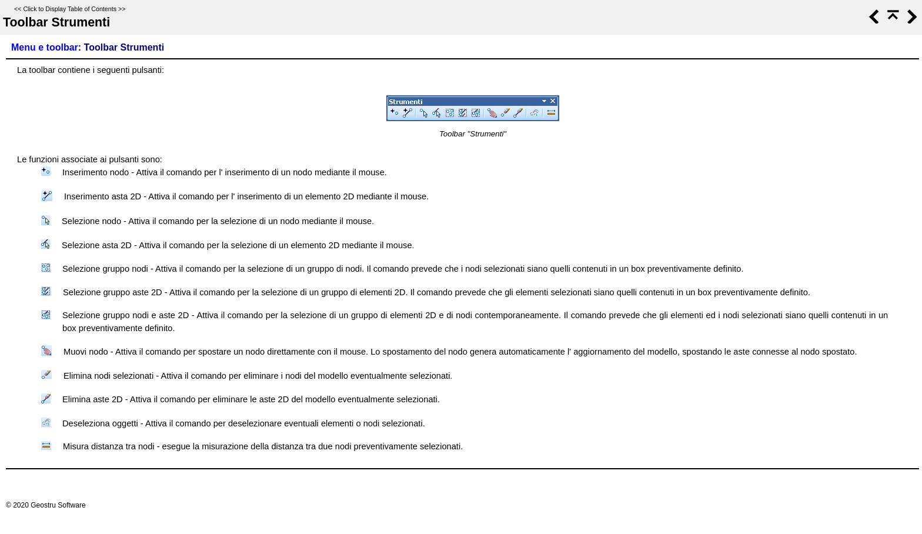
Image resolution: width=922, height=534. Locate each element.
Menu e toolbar (44, 47)
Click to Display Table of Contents (69, 8)
